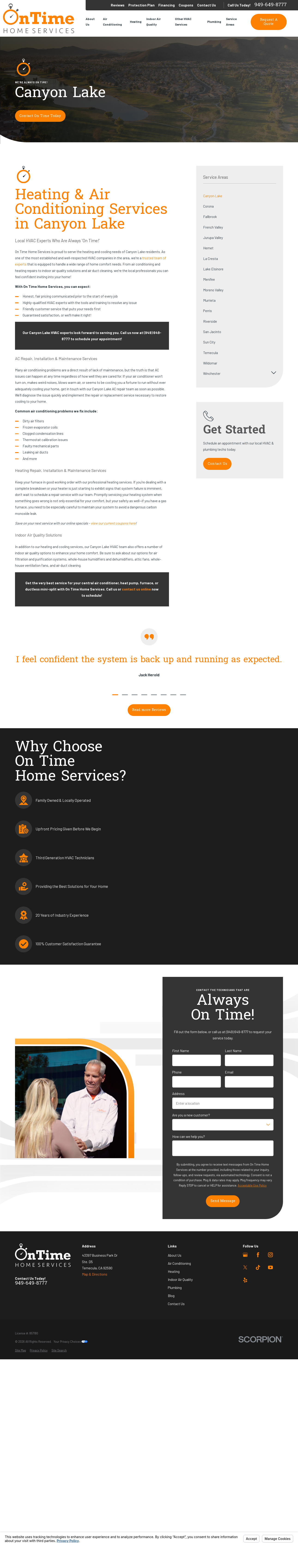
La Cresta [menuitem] (210, 259)
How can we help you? (188, 1136)
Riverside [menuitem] (210, 321)
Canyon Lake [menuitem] (212, 196)
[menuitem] (20, 1350)
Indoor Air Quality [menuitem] (153, 21)
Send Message (223, 1201)
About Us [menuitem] (90, 21)
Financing (166, 5)
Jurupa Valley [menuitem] (213, 238)
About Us (174, 1255)
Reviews (117, 5)
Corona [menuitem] (208, 206)
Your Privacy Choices (70, 1341)
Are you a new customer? (191, 1115)
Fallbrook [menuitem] (210, 217)
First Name (180, 1051)
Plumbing (175, 1288)
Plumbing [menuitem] (214, 22)
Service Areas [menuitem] (231, 21)
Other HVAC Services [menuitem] (183, 21)
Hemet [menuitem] (208, 248)
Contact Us (206, 5)
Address (178, 1094)
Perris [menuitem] (207, 311)
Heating (174, 1271)
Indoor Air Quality (180, 1279)
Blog (171, 1296)
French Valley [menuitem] (213, 227)
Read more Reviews (149, 710)
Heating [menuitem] (135, 22)
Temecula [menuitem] (210, 353)
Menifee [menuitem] (209, 279)
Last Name (233, 1051)
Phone (177, 1072)
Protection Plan (141, 5)
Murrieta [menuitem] (209, 300)
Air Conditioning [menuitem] (112, 21)
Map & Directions (94, 1274)
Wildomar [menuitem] (210, 363)
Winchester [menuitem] (211, 373)
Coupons (186, 5)
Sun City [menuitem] (209, 342)
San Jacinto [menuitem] (212, 332)
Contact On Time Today (40, 116)
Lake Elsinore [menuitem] (213, 269)
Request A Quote (268, 22)
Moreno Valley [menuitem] (213, 290)
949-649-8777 (270, 5)
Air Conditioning (179, 1263)
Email (229, 1072)
